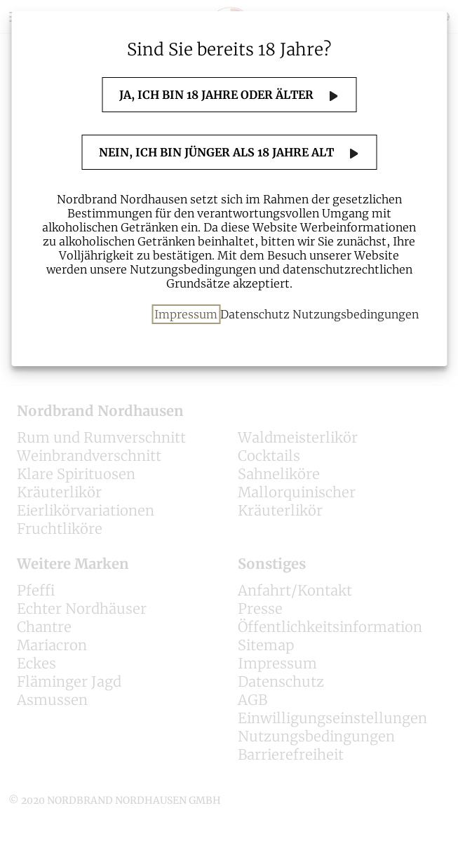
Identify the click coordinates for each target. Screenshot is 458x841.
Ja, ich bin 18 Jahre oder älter (217, 95)
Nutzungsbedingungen (355, 314)
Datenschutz (255, 314)
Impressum (185, 314)
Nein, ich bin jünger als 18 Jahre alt (218, 152)
